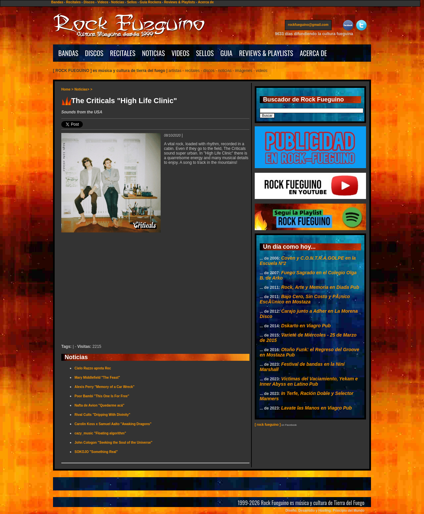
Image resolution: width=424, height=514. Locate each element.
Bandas (57, 2)
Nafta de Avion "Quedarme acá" (99, 405)
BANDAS (68, 53)
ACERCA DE (313, 53)
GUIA (226, 53)
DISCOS (94, 53)
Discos (88, 2)
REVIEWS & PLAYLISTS (266, 53)
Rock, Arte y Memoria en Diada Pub (320, 287)
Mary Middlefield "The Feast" (97, 377)
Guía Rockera (150, 2)
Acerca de (206, 2)
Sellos (131, 2)
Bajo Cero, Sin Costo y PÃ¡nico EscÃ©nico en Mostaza (305, 299)
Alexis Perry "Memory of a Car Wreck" (104, 387)
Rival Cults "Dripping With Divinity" (102, 415)
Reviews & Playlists (179, 2)
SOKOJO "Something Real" (96, 452)
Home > (67, 89)
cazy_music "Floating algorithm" (100, 433)
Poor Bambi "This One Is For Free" (102, 396)
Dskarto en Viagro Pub (306, 325)
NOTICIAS (153, 53)
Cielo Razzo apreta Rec (93, 368)
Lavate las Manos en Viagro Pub (316, 408)
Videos (102, 2)
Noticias (117, 2)
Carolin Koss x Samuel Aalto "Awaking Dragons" (113, 424)
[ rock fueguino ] (268, 424)
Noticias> (82, 89)
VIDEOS (180, 53)
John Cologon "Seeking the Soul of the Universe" (113, 442)
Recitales (73, 2)
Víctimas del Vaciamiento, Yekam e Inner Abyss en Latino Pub (309, 381)
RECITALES (122, 53)
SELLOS (205, 53)
